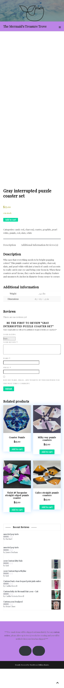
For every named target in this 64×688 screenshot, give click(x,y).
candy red (19, 249)
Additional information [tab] (33, 264)
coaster (38, 249)
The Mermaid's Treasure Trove (25, 26)
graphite (47, 249)
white (29, 252)
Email (7, 387)
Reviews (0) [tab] (52, 264)
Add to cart (10, 239)
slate (23, 252)
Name (6, 377)
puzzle (13, 252)
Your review (10, 361)
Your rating (9, 354)
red (18, 252)
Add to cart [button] (17, 468)
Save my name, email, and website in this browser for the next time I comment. (31, 401)
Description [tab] (9, 264)
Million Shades (44, 684)
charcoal (29, 249)
